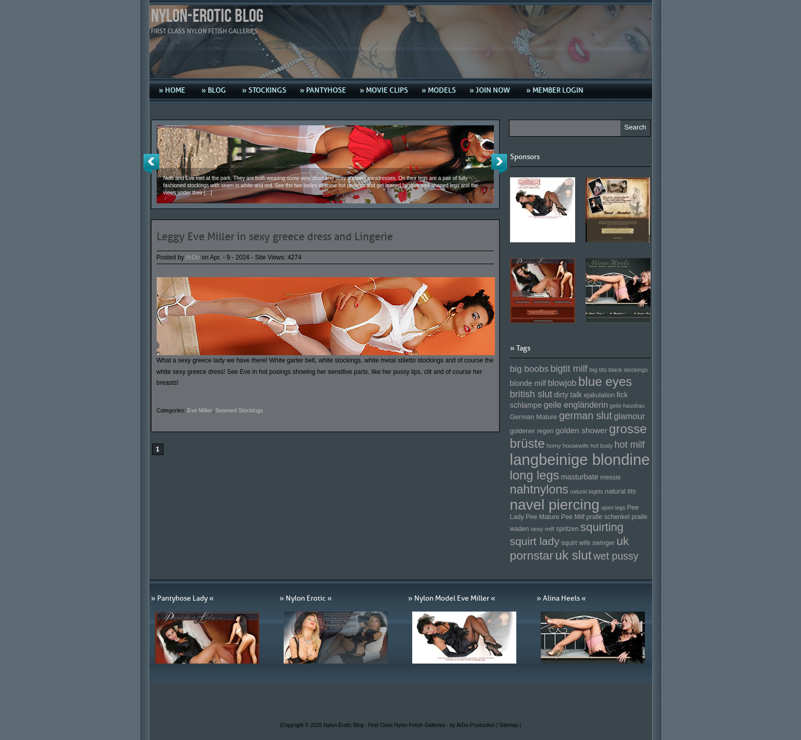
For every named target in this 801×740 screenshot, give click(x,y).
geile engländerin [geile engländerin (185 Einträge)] (575, 404)
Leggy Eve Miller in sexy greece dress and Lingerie (275, 236)
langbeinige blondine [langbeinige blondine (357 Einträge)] (580, 459)
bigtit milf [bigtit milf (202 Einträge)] (569, 368)
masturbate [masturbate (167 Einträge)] (580, 477)
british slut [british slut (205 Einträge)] (531, 394)
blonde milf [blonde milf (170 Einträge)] (528, 383)
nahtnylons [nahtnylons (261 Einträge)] (539, 489)
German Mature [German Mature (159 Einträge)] (533, 417)
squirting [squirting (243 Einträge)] (602, 527)
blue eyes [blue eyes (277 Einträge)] (605, 381)
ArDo (193, 257)
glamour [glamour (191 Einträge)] (629, 416)
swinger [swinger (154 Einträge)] (603, 543)
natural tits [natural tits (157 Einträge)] (620, 491)
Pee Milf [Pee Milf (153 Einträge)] (572, 517)
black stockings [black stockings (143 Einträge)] (627, 370)
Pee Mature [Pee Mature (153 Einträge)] (543, 517)
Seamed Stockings (239, 410)
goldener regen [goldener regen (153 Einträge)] (532, 431)
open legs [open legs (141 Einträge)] (613, 507)
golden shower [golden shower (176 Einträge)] (581, 430)
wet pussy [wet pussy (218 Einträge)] (616, 556)
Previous (151, 164)
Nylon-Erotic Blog (207, 16)
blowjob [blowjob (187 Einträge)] (562, 382)
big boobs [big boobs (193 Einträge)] (529, 368)
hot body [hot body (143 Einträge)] (601, 446)
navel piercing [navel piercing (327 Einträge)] (555, 505)
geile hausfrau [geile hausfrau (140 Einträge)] (627, 406)
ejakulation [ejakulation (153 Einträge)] (599, 395)
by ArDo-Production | (474, 725)
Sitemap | (510, 725)
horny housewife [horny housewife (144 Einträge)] (567, 446)
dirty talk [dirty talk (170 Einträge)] (568, 395)
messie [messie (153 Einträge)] (610, 477)
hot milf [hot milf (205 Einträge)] (629, 444)
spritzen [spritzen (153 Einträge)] (567, 529)
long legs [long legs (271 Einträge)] (535, 475)
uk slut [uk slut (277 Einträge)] (573, 555)
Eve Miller (199, 410)
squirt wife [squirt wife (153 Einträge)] (575, 543)
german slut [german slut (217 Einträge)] (585, 415)
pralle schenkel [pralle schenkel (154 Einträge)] (608, 517)
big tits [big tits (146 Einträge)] (598, 369)
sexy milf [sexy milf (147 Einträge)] (542, 528)
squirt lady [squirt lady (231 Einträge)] (535, 541)
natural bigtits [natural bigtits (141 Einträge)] (586, 491)
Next (499, 164)
